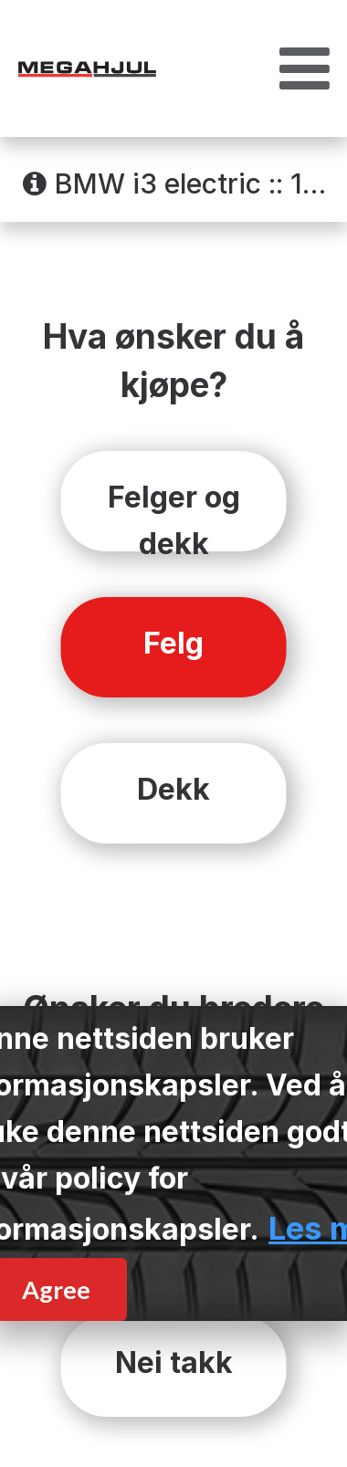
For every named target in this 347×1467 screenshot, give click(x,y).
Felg (173, 643)
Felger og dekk (174, 515)
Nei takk (174, 1362)
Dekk (173, 789)
